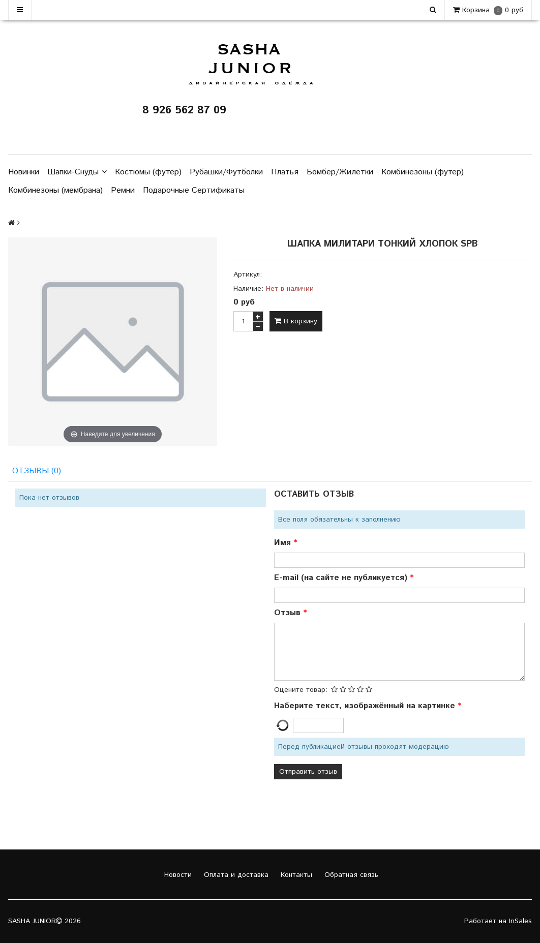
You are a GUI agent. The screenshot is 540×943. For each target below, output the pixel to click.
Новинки (23, 172)
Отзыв (288, 613)
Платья (284, 172)
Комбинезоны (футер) (422, 172)
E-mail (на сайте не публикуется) (342, 578)
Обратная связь (350, 875)
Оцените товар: (300, 690)
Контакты (295, 875)
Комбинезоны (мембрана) (55, 190)
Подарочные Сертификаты (194, 190)
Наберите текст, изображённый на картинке (366, 706)
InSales (520, 922)
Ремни (123, 190)
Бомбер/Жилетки (340, 172)
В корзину (296, 321)
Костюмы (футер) (148, 172)
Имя (283, 543)
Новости (177, 875)
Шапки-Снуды (77, 172)
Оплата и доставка (234, 875)
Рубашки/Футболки (226, 172)
